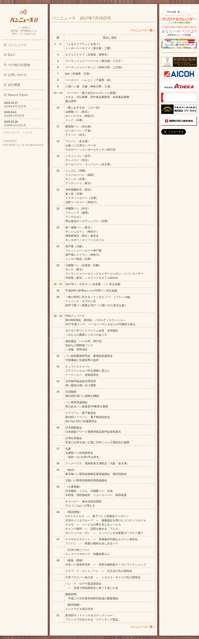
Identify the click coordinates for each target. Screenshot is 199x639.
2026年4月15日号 (15, 106)
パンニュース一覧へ (142, 30)
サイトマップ (12, 132)
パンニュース (17, 45)
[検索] (173, 11)
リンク (28, 132)
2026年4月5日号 (14, 115)
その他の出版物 (19, 65)
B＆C (11, 55)
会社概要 (14, 84)
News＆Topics (18, 95)
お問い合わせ (17, 74)
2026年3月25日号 (15, 125)
